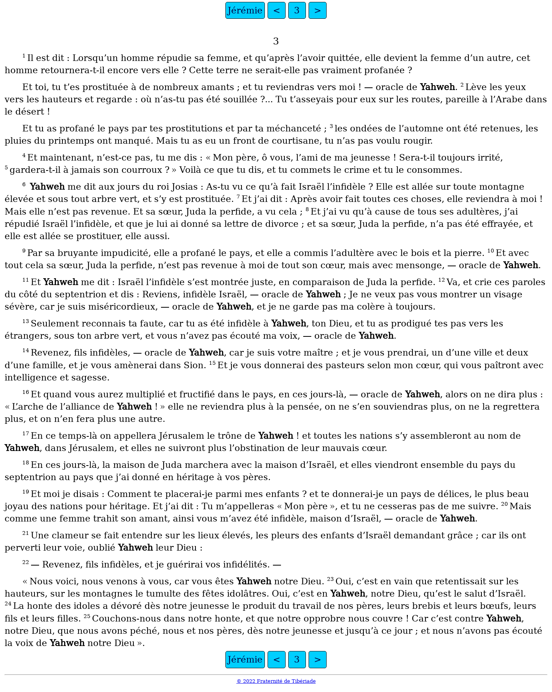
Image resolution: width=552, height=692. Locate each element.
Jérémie (245, 10)
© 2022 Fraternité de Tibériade (276, 681)
